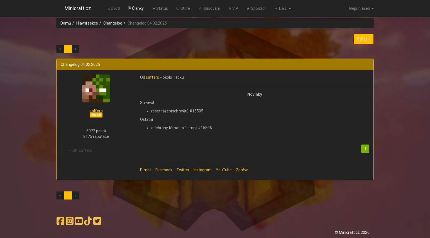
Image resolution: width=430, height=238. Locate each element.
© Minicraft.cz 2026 (352, 232)
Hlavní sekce (87, 23)
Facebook (163, 170)
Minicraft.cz (78, 8)
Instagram (203, 170)
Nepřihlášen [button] (361, 8)
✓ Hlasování (209, 8)
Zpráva (242, 170)
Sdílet (363, 39)
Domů (65, 23)
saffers (96, 111)
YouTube (224, 170)
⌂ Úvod (114, 8)
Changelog (112, 23)
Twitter (183, 170)
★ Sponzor (256, 8)
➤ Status (160, 8)
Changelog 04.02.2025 (80, 64)
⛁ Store (183, 8)
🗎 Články (136, 8)
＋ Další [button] (282, 8)
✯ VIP (233, 8)
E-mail (145, 170)
